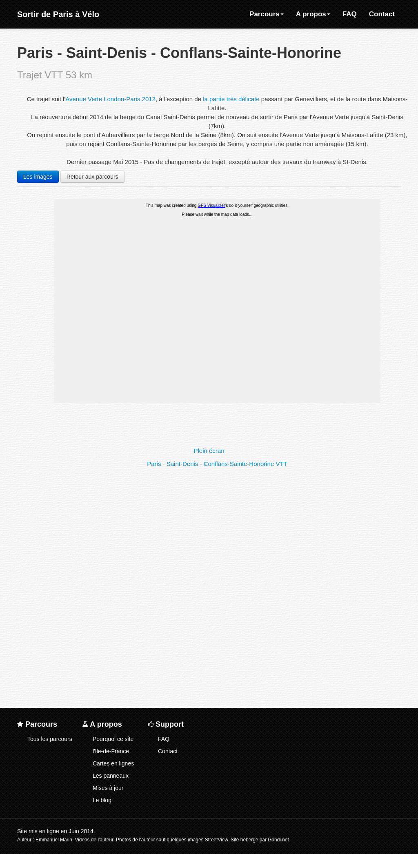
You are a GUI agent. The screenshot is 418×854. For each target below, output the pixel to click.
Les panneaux (111, 775)
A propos (313, 14)
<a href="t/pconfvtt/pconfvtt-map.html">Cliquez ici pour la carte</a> (217, 321)
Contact (382, 14)
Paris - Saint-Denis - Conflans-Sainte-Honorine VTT (217, 463)
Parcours (266, 14)
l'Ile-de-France (111, 751)
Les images (38, 176)
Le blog (102, 800)
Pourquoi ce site (113, 739)
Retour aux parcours (92, 176)
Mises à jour (108, 788)
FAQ (349, 14)
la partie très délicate (231, 98)
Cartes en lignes (113, 763)
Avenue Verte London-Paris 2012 (110, 98)
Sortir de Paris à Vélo (58, 14)
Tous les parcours (49, 739)
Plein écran (208, 450)
